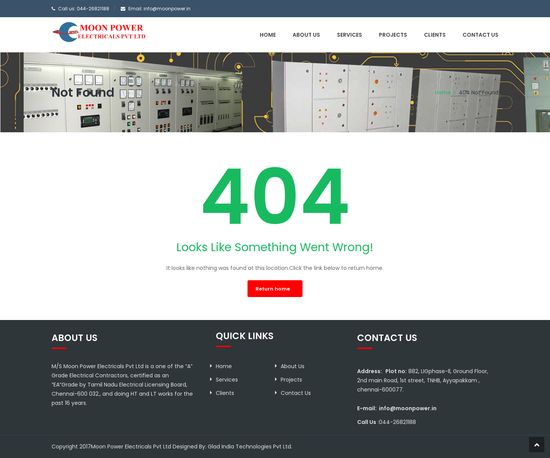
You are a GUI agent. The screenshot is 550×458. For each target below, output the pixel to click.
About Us (306, 35)
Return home (273, 288)
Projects (393, 35)
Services (349, 35)
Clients (435, 35)
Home (268, 35)
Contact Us (480, 35)
